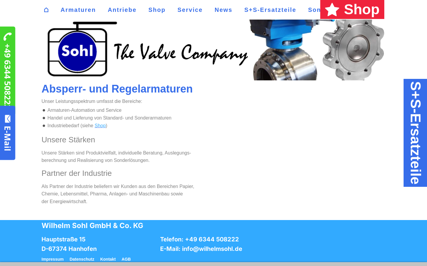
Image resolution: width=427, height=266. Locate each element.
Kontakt (108, 259)
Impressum (53, 259)
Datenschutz (82, 259)
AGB (126, 259)
